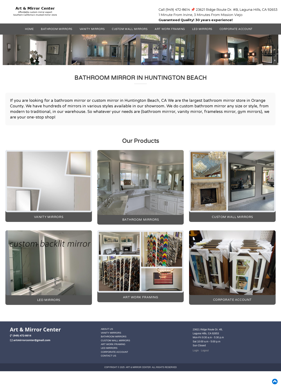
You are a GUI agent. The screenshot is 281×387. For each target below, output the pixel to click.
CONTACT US (108, 355)
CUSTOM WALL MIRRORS (129, 29)
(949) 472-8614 (22, 335)
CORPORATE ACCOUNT (236, 29)
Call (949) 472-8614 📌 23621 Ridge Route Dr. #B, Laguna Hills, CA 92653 (218, 10)
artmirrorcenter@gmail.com (31, 340)
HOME (29, 29)
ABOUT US (107, 329)
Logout (205, 350)
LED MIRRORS (202, 29)
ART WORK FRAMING (170, 29)
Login (196, 350)
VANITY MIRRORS (92, 29)
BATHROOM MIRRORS (56, 29)
